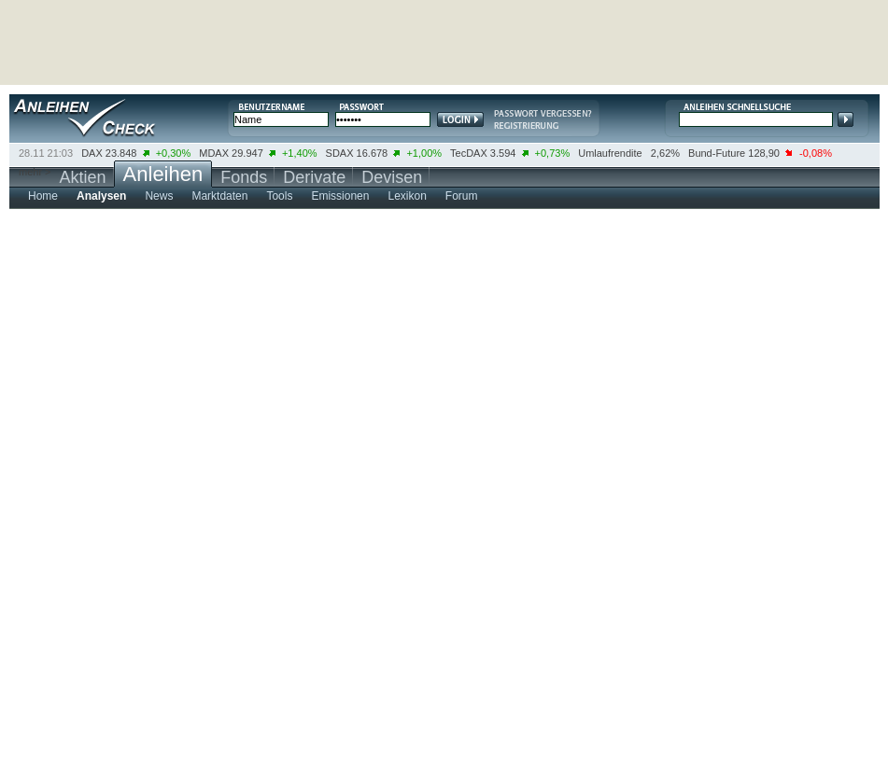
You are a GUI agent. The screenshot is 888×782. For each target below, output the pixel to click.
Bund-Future (716, 153)
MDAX (214, 153)
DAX (92, 153)
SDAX (340, 153)
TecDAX (468, 153)
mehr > (35, 171)
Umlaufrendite (609, 153)
